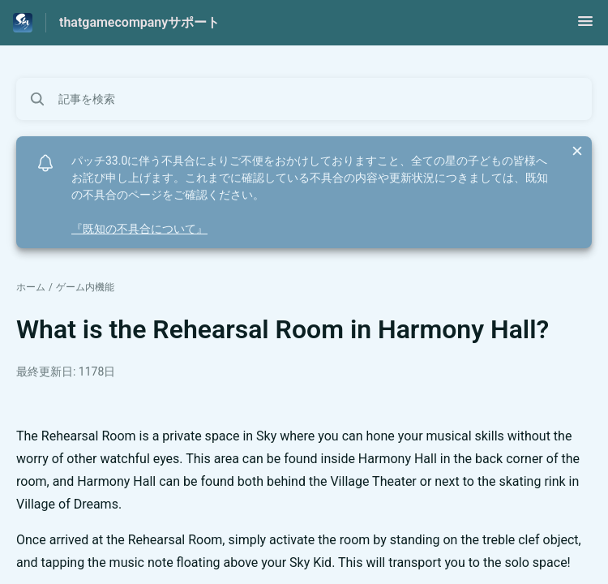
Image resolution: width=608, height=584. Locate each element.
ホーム (30, 287)
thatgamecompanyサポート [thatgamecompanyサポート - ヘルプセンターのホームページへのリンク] (139, 22)
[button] (585, 26)
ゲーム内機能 (85, 287)
